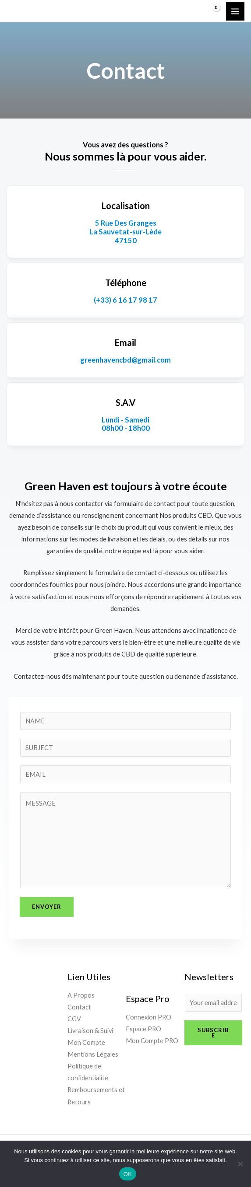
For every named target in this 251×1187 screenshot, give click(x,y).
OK (128, 1174)
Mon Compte (86, 1042)
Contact (79, 1007)
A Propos (81, 995)
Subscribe (213, 1032)
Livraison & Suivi (90, 1030)
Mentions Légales (92, 1054)
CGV (74, 1019)
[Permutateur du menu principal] (235, 11)
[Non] (240, 1163)
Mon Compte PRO (152, 1040)
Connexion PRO (148, 1017)
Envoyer (46, 906)
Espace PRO (143, 1029)
